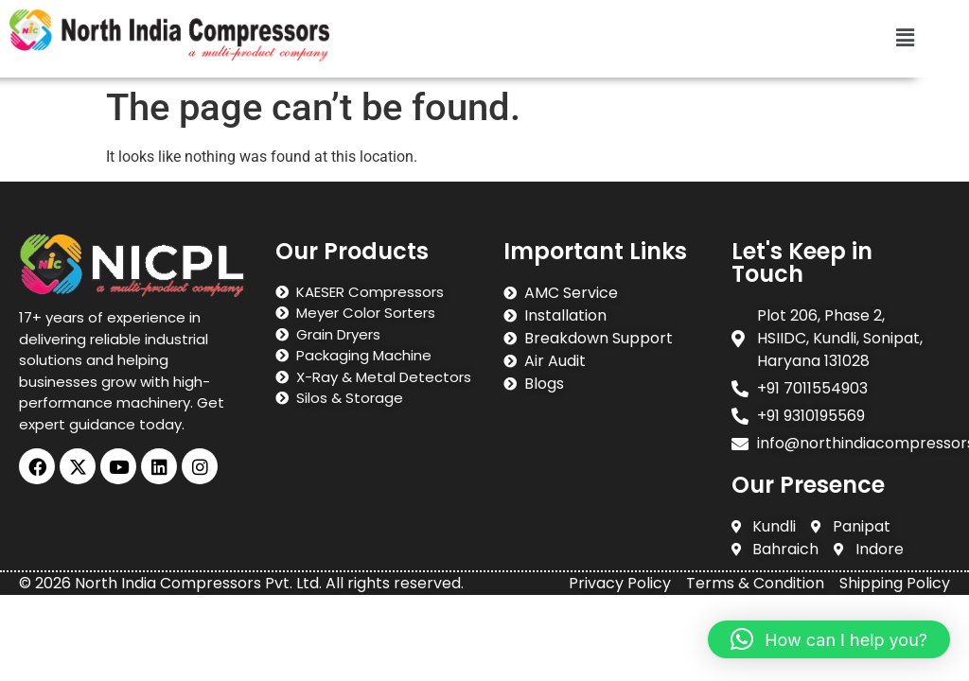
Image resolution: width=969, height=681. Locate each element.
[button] (906, 39)
